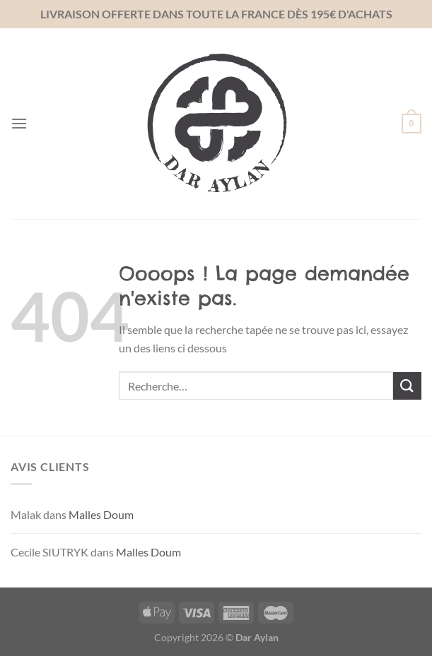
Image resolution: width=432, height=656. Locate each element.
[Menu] (19, 123)
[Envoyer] (407, 386)
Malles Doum (101, 514)
